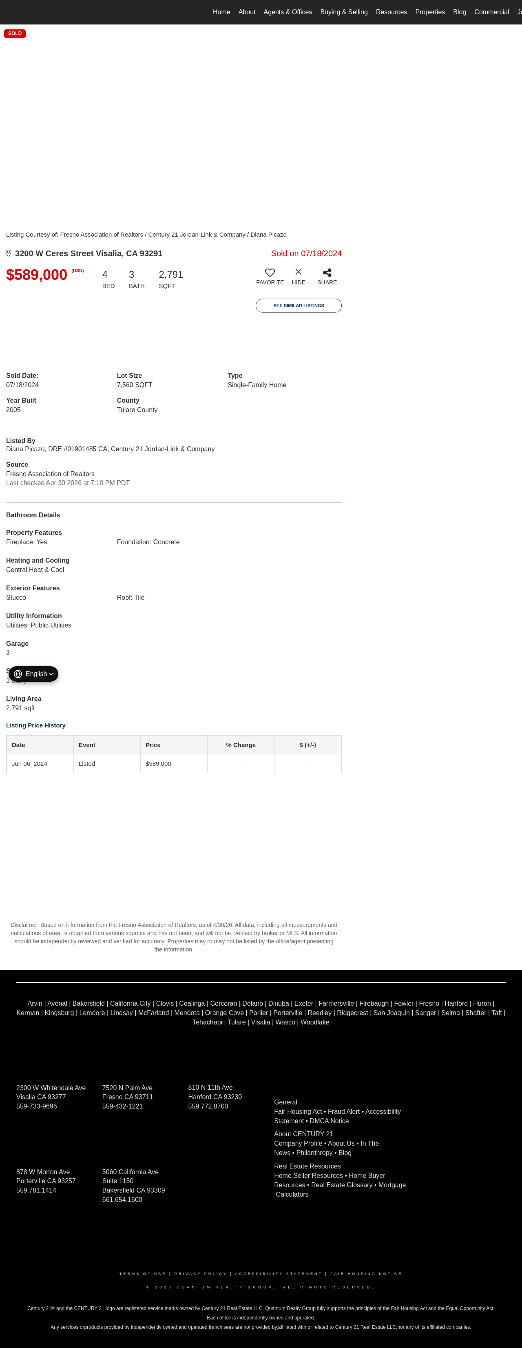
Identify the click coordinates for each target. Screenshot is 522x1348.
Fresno (429, 1003)
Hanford (456, 1003)
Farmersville (336, 1003)
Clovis (165, 1003)
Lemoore (92, 1012)
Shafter (476, 1012)
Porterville (287, 1012)
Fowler (404, 1003)
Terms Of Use (143, 1274)
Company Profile (298, 1143)
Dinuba (278, 1003)
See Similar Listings (299, 305)
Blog (459, 12)
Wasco (285, 1022)
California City (130, 1003)
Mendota (187, 1012)
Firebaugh (374, 1003)
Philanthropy (314, 1152)
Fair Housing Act (298, 1111)
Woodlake (315, 1022)
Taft (496, 1012)
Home (221, 12)
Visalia (260, 1022)
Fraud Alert (344, 1111)
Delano (252, 1003)
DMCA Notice (329, 1120)
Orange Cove (224, 1012)
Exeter (303, 1003)
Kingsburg (59, 1012)
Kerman (27, 1012)
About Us (341, 1143)
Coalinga (192, 1003)
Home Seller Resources (308, 1175)
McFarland (153, 1012)
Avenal (57, 1003)
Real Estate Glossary (341, 1185)
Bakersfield (89, 1003)
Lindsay (122, 1012)
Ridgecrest (352, 1012)
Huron (482, 1003)
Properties (430, 12)
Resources (391, 12)
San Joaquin (392, 1012)
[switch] (270, 280)
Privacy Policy (201, 1274)
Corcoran (223, 1003)
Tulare (237, 1022)
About (247, 12)
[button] (33, 674)
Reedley (320, 1012)
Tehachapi (207, 1022)
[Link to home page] (10, 12)
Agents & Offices (288, 12)
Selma (450, 1012)
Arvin (35, 1003)
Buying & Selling (344, 12)
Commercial (491, 12)
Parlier (258, 1012)
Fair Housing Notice (366, 1274)
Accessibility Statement (279, 1274)
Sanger (425, 1012)
